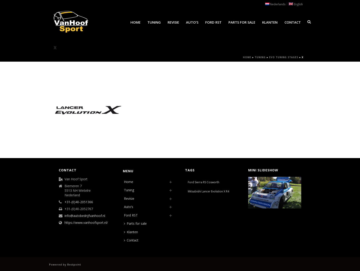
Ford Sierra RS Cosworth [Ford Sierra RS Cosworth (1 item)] (203, 182)
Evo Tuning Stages (283, 57)
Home (135, 22)
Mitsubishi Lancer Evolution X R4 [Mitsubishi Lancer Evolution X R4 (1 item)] (208, 191)
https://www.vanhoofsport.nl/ (86, 223)
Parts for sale (241, 22)
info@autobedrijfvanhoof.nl (85, 216)
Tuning (154, 22)
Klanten (270, 22)
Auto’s (192, 22)
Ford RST (213, 22)
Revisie (173, 22)
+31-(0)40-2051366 (79, 202)
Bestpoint (74, 264)
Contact (292, 22)
